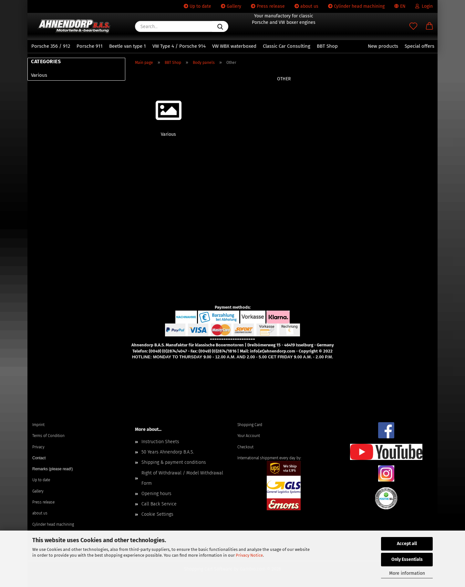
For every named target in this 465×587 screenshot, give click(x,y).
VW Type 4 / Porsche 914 (179, 46)
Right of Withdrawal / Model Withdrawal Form (182, 478)
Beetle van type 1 (127, 46)
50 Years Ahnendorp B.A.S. (167, 452)
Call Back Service (159, 504)
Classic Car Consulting (286, 46)
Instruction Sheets (160, 441)
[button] (429, 26)
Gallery (231, 6)
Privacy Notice (249, 555)
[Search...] (220, 26)
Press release (268, 6)
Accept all (407, 543)
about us (306, 6)
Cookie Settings (157, 514)
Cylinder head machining (356, 6)
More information (407, 573)
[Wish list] (413, 26)
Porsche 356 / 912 (50, 46)
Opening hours (156, 493)
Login (424, 6)
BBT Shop (327, 46)
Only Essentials (407, 559)
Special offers (419, 46)
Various (39, 75)
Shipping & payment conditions (173, 462)
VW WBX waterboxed (234, 46)
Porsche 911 (90, 46)
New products (383, 46)
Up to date (197, 6)
